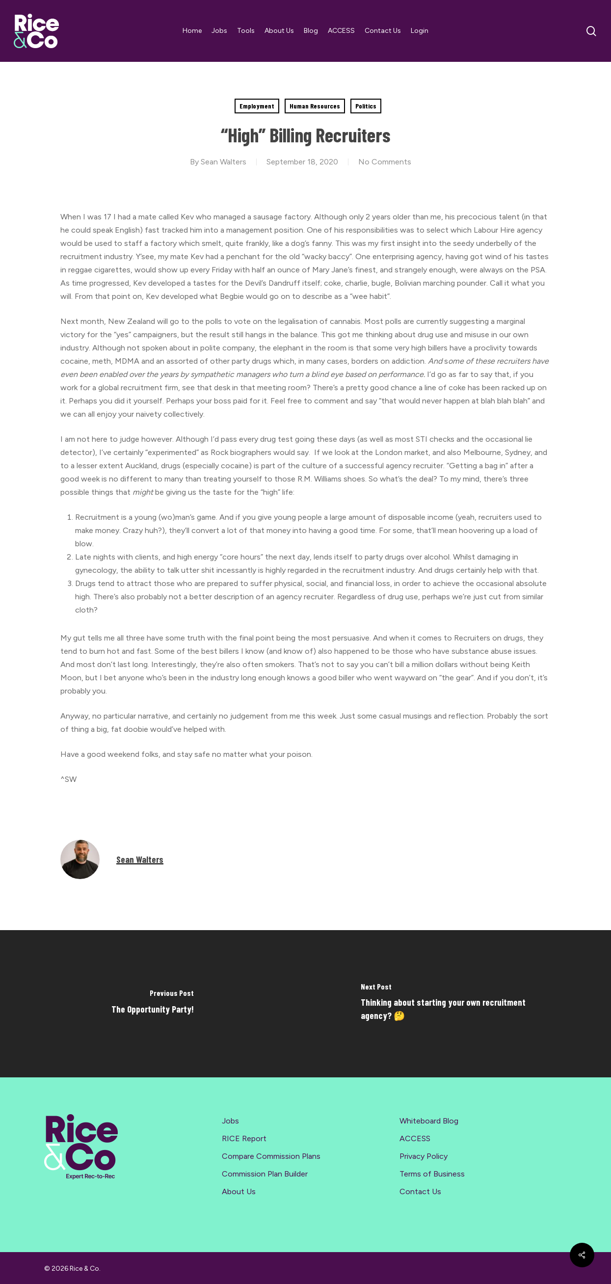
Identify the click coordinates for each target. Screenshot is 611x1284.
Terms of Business (432, 1173)
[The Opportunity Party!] (153, 1003)
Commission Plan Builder (265, 1173)
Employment (256, 106)
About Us (239, 1191)
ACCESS (414, 1138)
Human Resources (315, 106)
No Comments (384, 161)
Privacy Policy (423, 1156)
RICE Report (244, 1138)
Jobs (230, 1120)
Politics (365, 106)
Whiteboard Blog (428, 1120)
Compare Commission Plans (271, 1156)
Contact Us (420, 1191)
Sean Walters (223, 161)
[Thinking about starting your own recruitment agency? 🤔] (458, 1003)
